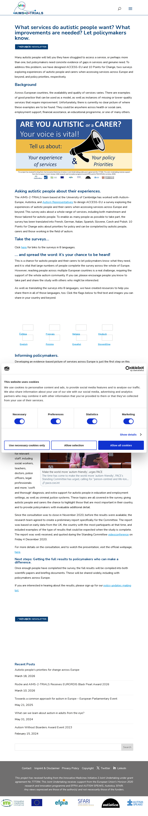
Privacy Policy (71, 768)
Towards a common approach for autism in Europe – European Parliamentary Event (66, 699)
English (23, 344)
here (24, 247)
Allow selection (74, 445)
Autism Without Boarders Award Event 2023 (43, 727)
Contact (27, 768)
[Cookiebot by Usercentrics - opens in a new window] (128, 368)
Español (76, 344)
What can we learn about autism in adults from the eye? (49, 713)
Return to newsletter (32, 46)
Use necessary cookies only (27, 445)
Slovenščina (104, 344)
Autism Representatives (57, 202)
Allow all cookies (121, 445)
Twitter (105, 768)
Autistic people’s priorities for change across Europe (47, 670)
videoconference (118, 535)
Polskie (50, 344)
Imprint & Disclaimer (47, 768)
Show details (128, 434)
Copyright (88, 768)
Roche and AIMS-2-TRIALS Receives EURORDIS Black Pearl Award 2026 (62, 684)
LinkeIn (121, 768)
